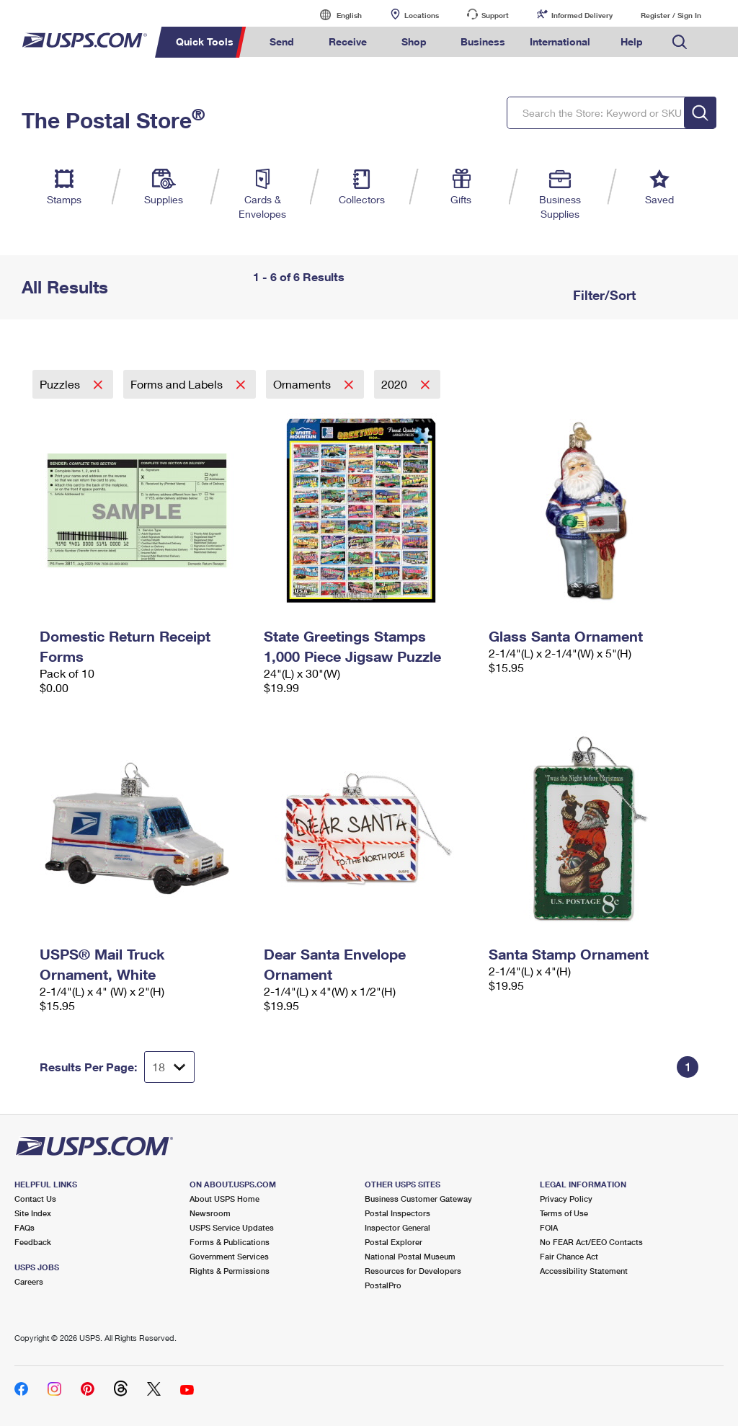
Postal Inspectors (397, 1213)
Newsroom (210, 1213)
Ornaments (303, 384)
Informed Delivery (582, 15)
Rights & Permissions (230, 1270)
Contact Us (35, 1198)
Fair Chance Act (569, 1256)
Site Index (32, 1213)
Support (495, 15)
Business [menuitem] (483, 41)
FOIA (549, 1227)
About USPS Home (224, 1198)
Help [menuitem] (632, 41)
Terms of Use (564, 1213)
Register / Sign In (671, 15)
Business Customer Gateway (418, 1198)
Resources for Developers (413, 1270)
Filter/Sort (602, 295)
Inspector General (397, 1227)
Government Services (229, 1256)
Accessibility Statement (584, 1270)
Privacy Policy (566, 1198)
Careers (28, 1281)
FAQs (24, 1227)
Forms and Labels (178, 384)
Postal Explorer (393, 1241)
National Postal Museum (410, 1256)
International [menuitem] (560, 41)
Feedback (32, 1241)
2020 (395, 384)
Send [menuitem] (282, 41)
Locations (421, 15)
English (334, 14)
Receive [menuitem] (348, 41)
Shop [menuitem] (414, 41)
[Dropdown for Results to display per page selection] (169, 1067)
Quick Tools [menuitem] (205, 41)
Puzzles (61, 384)
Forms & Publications (230, 1241)
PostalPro (383, 1285)
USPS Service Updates (232, 1227)
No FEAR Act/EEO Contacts (591, 1241)
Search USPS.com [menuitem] (680, 42)
